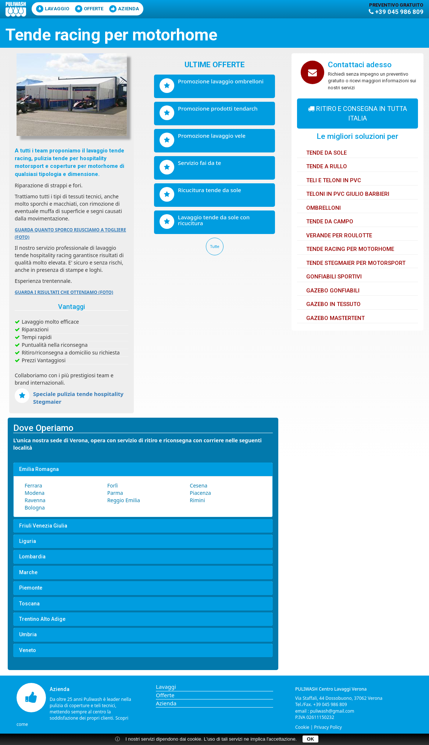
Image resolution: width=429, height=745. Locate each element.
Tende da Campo (329, 221)
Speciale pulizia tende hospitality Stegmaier (78, 397)
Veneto (27, 650)
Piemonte (30, 588)
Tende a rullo (326, 166)
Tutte (214, 246)
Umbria (28, 634)
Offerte (89, 8)
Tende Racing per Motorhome (350, 249)
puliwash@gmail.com (332, 711)
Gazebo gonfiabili (333, 290)
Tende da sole (326, 153)
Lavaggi (166, 686)
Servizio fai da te (199, 162)
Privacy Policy (328, 727)
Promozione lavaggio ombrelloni (221, 81)
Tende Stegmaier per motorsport (355, 263)
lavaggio (52, 8)
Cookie (302, 727)
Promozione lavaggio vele (212, 135)
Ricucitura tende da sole (209, 190)
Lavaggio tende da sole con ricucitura (214, 220)
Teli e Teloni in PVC (333, 180)
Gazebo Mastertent (335, 318)
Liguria (27, 541)
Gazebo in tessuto (333, 304)
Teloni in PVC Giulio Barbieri (347, 194)
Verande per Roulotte (339, 235)
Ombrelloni (323, 208)
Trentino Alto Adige (42, 619)
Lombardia (32, 556)
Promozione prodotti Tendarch (218, 108)
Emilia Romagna (39, 469)
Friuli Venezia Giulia (43, 526)
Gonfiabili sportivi (334, 276)
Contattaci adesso (360, 64)
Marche (28, 572)
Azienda (124, 8)
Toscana (29, 604)
